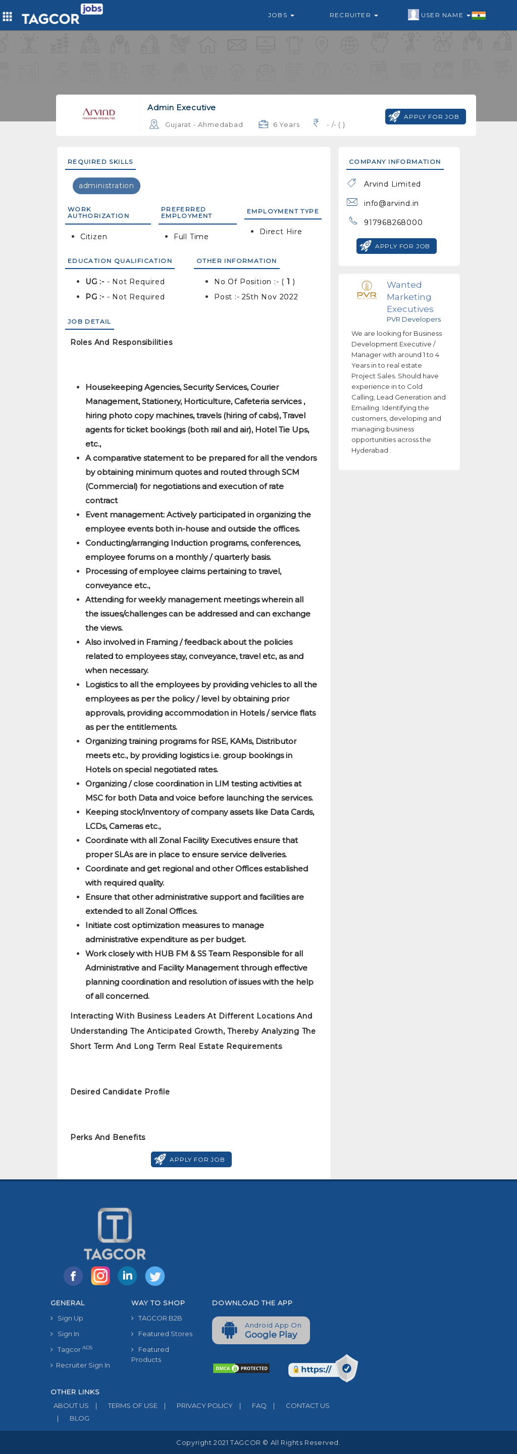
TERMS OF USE (123, 1405)
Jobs (281, 15)
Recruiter (354, 15)
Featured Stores (161, 1334)
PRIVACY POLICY (195, 1405)
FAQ (250, 1405)
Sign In (64, 1334)
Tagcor (71, 1349)
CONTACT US (298, 1405)
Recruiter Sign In (80, 1365)
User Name (447, 15)
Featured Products (150, 1354)
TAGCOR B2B (156, 1318)
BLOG (69, 1418)
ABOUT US (69, 1405)
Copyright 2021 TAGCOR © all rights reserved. (258, 1442)
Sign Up (66, 1318)
